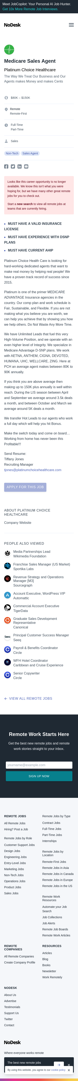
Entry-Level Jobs (15, 863)
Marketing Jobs (14, 869)
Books (46, 965)
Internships (49, 841)
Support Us (11, 1013)
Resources (52, 946)
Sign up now (39, 776)
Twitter (8, 1019)
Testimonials (12, 1007)
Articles (47, 953)
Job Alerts (48, 923)
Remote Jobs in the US (57, 886)
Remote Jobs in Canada (58, 874)
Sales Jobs (11, 893)
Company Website (17, 522)
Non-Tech (12, 153)
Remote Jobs (15, 816)
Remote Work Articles (56, 935)
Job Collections (52, 917)
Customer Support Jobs (19, 845)
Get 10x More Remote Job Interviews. (30, 9)
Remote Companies (13, 947)
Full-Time (17, 124)
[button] (71, 24)
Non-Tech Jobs (14, 875)
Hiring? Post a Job (16, 829)
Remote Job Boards (55, 929)
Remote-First (18, 113)
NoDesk (10, 988)
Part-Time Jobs (52, 835)
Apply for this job (25, 487)
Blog (45, 959)
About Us (10, 995)
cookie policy (58, 1070)
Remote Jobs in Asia (55, 868)
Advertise (10, 1001)
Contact (9, 1025)
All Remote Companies (19, 956)
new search (25, 204)
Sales (14, 141)
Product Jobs (12, 887)
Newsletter (49, 971)
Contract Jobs (51, 823)
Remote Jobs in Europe (57, 880)
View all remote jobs (28, 698)
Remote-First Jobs (54, 861)
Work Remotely (52, 977)
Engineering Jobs (15, 857)
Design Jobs (12, 851)
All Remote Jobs (14, 823)
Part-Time (17, 129)
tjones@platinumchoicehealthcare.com (32, 470)
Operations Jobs (14, 881)
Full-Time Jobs (51, 829)
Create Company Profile (19, 962)
